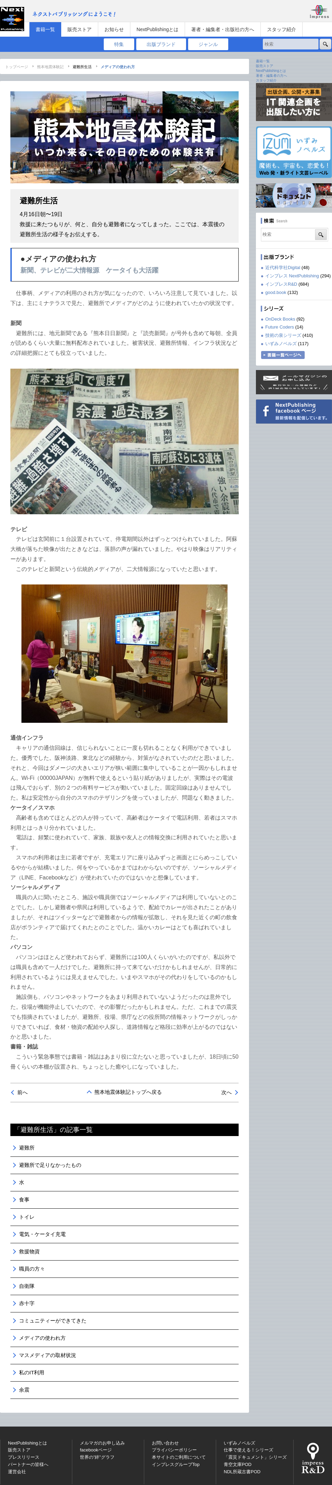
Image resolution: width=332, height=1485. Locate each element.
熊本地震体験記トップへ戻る (128, 1092)
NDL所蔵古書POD (242, 1471)
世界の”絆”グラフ (97, 1457)
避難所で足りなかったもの (50, 1165)
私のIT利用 (31, 1372)
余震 (24, 1390)
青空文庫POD (237, 1464)
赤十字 (27, 1303)
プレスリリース (23, 1457)
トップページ (16, 67)
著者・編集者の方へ (271, 75)
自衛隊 (27, 1286)
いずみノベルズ (281, 343)
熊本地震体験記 (50, 67)
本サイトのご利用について (179, 1457)
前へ (22, 1092)
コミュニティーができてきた (52, 1320)
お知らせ (114, 29)
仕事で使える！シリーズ (248, 1449)
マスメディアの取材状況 (47, 1355)
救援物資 (29, 1251)
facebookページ (96, 1449)
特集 (119, 44)
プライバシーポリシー (174, 1449)
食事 (24, 1199)
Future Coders (279, 327)
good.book (275, 292)
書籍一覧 (45, 29)
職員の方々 (32, 1269)
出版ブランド (161, 44)
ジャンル (208, 44)
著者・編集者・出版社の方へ (222, 29)
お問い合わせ (165, 1443)
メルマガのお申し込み (102, 1443)
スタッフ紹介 (281, 29)
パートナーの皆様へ (28, 1464)
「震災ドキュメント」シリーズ (255, 1457)
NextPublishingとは (157, 29)
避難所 (27, 1148)
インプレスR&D (281, 284)
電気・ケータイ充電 (42, 1234)
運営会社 (17, 1471)
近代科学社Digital (282, 267)
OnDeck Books (280, 319)
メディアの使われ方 (42, 1338)
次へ (226, 1092)
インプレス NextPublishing (292, 275)
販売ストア (79, 29)
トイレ (27, 1217)
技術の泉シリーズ (283, 335)
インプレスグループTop (176, 1464)
